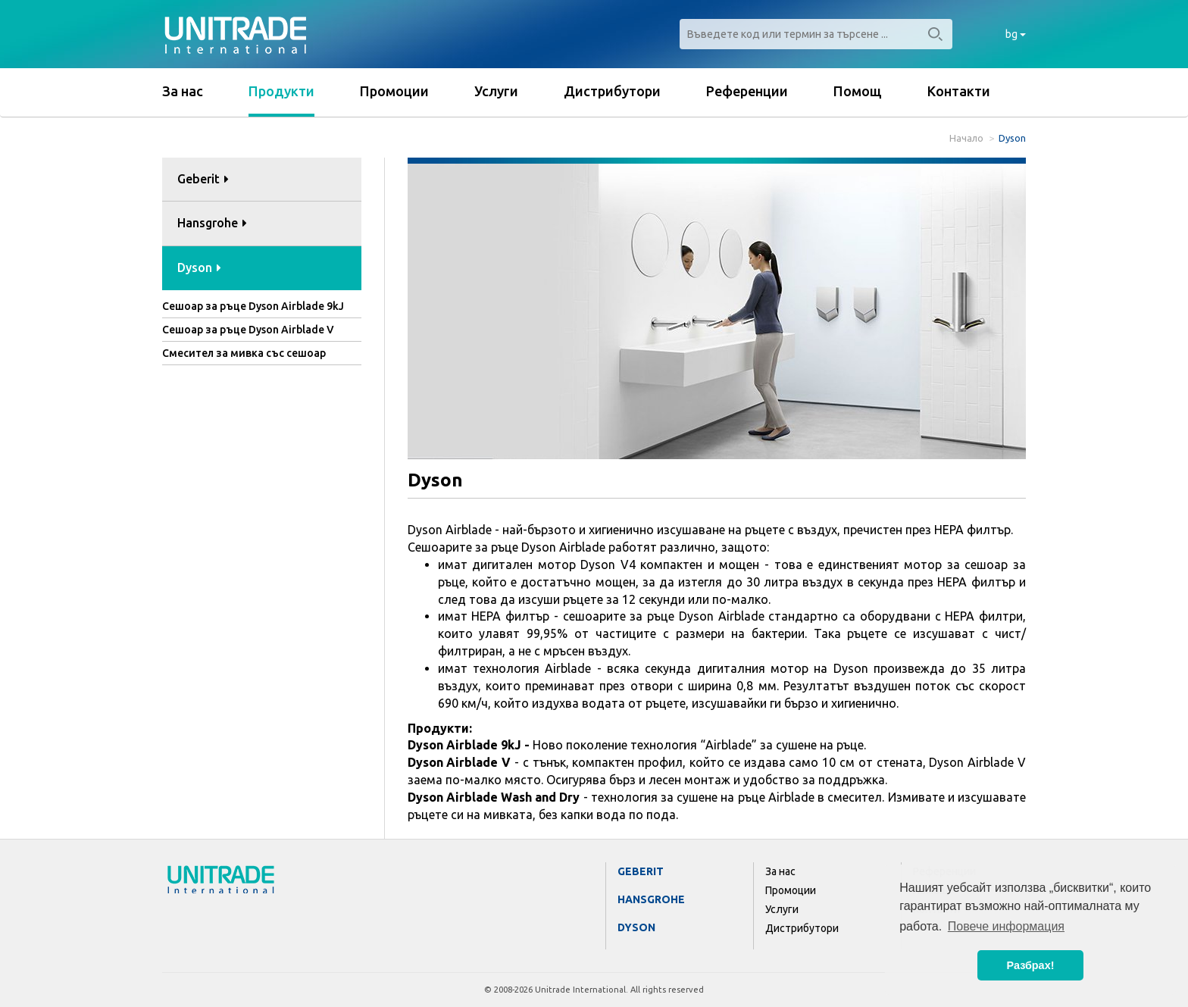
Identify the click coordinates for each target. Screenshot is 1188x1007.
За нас (182, 91)
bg (1015, 34)
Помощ (857, 91)
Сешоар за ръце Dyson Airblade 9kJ (253, 306)
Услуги (496, 91)
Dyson (636, 927)
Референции (747, 91)
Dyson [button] (199, 267)
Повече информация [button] (1006, 926)
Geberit (640, 871)
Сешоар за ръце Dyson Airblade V (248, 330)
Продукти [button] (281, 91)
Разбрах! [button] (1031, 965)
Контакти (958, 91)
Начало (966, 138)
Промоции (394, 91)
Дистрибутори (612, 91)
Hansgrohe (651, 899)
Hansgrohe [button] (212, 223)
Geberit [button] (203, 179)
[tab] (261, 180)
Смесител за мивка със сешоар (244, 353)
